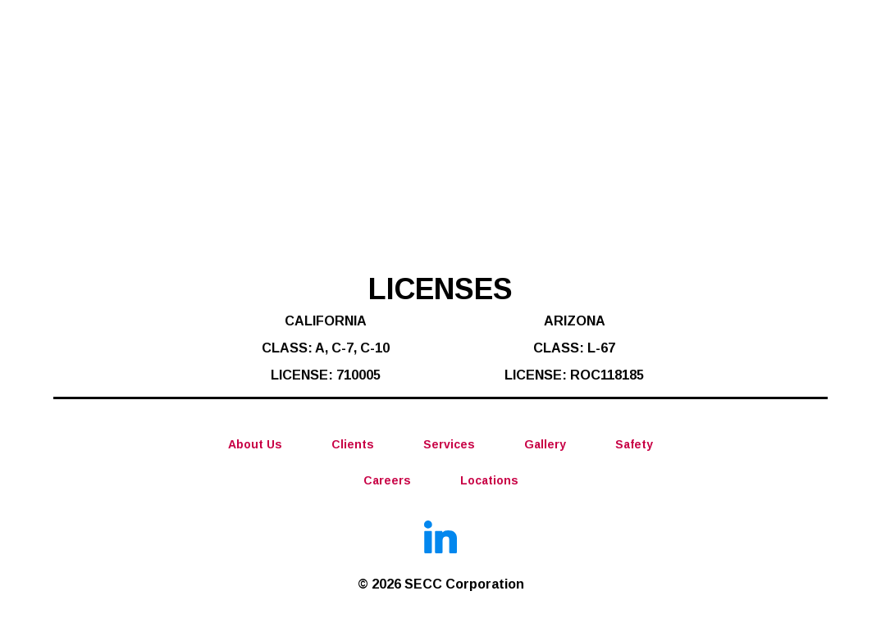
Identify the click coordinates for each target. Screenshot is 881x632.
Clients (352, 444)
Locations (489, 480)
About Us (255, 444)
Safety (634, 444)
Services (449, 444)
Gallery (545, 444)
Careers (387, 480)
